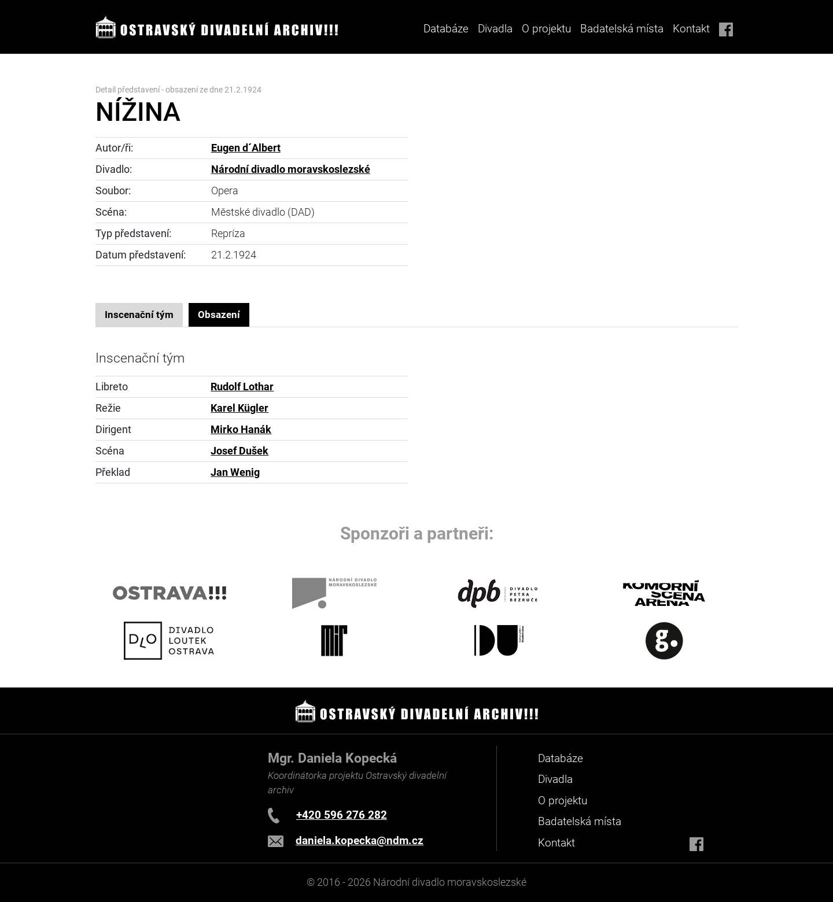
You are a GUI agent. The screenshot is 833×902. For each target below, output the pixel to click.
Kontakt (691, 28)
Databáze (446, 28)
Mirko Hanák (241, 429)
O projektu (546, 28)
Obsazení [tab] (219, 314)
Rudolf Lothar (242, 387)
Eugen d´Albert (246, 148)
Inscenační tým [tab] (139, 314)
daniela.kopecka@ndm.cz (359, 840)
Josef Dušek (239, 451)
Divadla (555, 779)
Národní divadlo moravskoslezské (290, 169)
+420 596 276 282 (341, 815)
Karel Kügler (239, 408)
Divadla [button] (495, 28)
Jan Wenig (235, 472)
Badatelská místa (622, 28)
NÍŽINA (137, 112)
